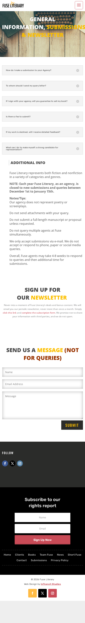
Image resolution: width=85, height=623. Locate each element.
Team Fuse (46, 555)
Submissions (39, 560)
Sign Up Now (42, 540)
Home (7, 555)
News (60, 555)
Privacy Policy (59, 560)
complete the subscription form (38, 312)
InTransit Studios (51, 584)
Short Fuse (74, 555)
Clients (19, 555)
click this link (10, 312)
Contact (22, 560)
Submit (72, 425)
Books (32, 555)
